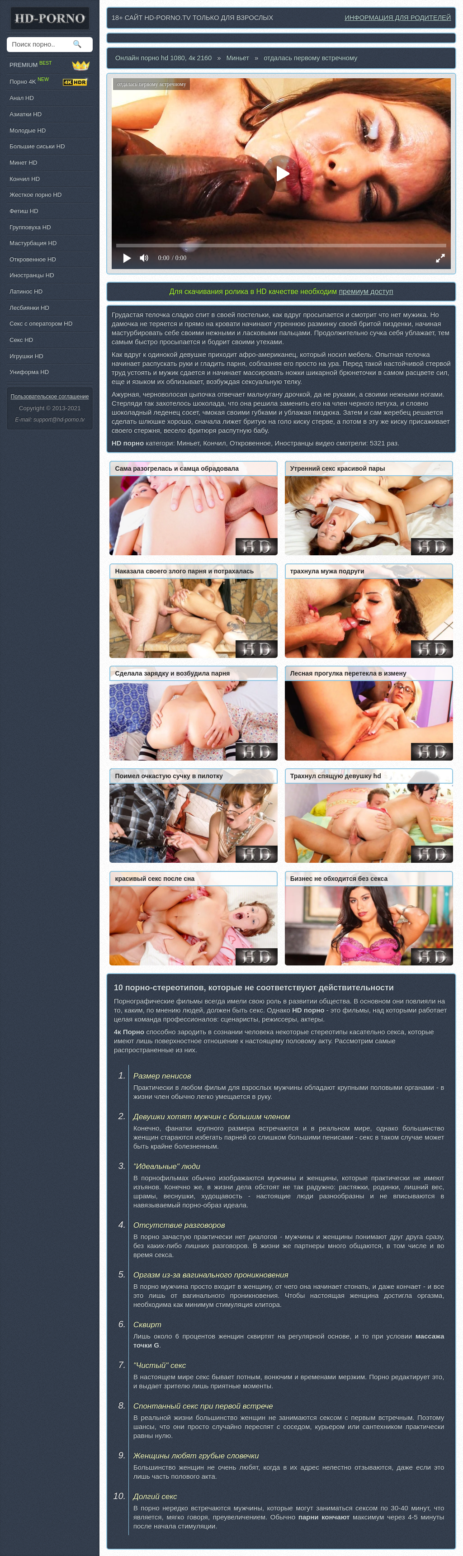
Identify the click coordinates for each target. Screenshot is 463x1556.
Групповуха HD (30, 227)
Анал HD (21, 98)
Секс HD (21, 339)
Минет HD (23, 162)
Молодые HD (27, 130)
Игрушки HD (26, 356)
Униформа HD (29, 372)
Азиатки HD (25, 114)
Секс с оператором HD (40, 323)
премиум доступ (366, 291)
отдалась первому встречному (310, 57)
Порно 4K (49, 82)
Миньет (237, 57)
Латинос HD (26, 291)
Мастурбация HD (33, 243)
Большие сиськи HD (37, 146)
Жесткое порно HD (35, 194)
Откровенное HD (32, 259)
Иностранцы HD (31, 275)
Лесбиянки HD (29, 307)
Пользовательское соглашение (50, 396)
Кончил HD (24, 178)
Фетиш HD (23, 211)
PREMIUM (49, 65)
